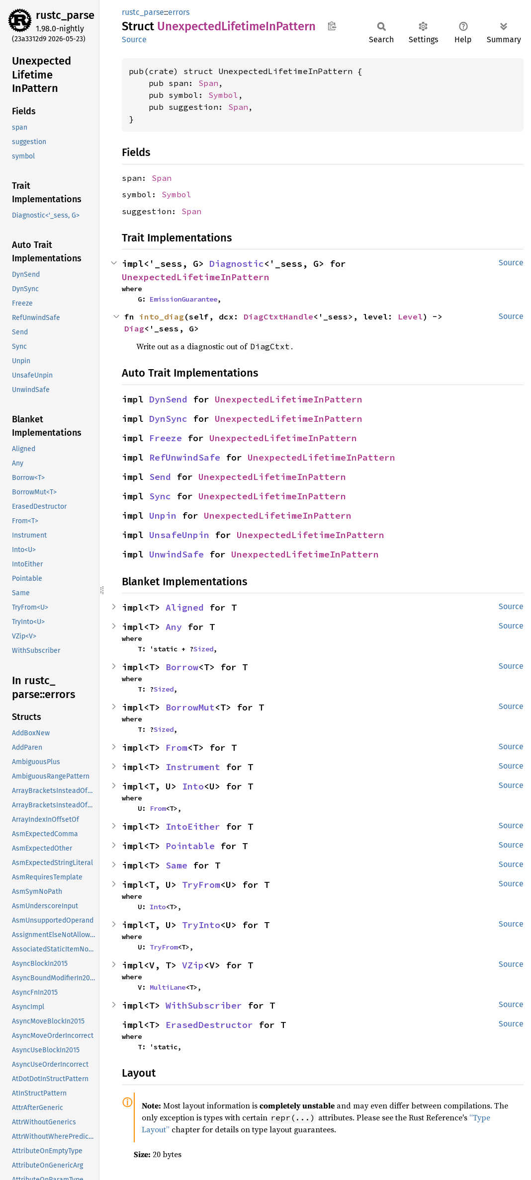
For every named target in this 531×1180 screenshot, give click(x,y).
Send (160, 476)
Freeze (165, 438)
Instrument (193, 767)
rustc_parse (65, 15)
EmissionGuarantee (183, 299)
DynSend (168, 399)
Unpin (163, 515)
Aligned (185, 607)
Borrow (182, 667)
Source (134, 39)
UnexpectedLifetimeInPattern (195, 277)
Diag (134, 328)
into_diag (161, 316)
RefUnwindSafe (184, 457)
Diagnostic (236, 263)
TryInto (201, 925)
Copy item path (332, 25)
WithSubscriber (204, 1005)
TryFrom (201, 884)
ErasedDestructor (209, 1024)
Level (410, 316)
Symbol (223, 95)
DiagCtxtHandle (278, 316)
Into (193, 786)
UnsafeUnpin (179, 535)
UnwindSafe (176, 554)
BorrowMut (190, 707)
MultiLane (167, 987)
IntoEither (193, 826)
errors (178, 12)
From (176, 747)
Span (208, 83)
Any (174, 626)
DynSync (168, 418)
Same (176, 865)
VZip (193, 965)
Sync (160, 496)
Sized (203, 648)
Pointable (190, 846)
